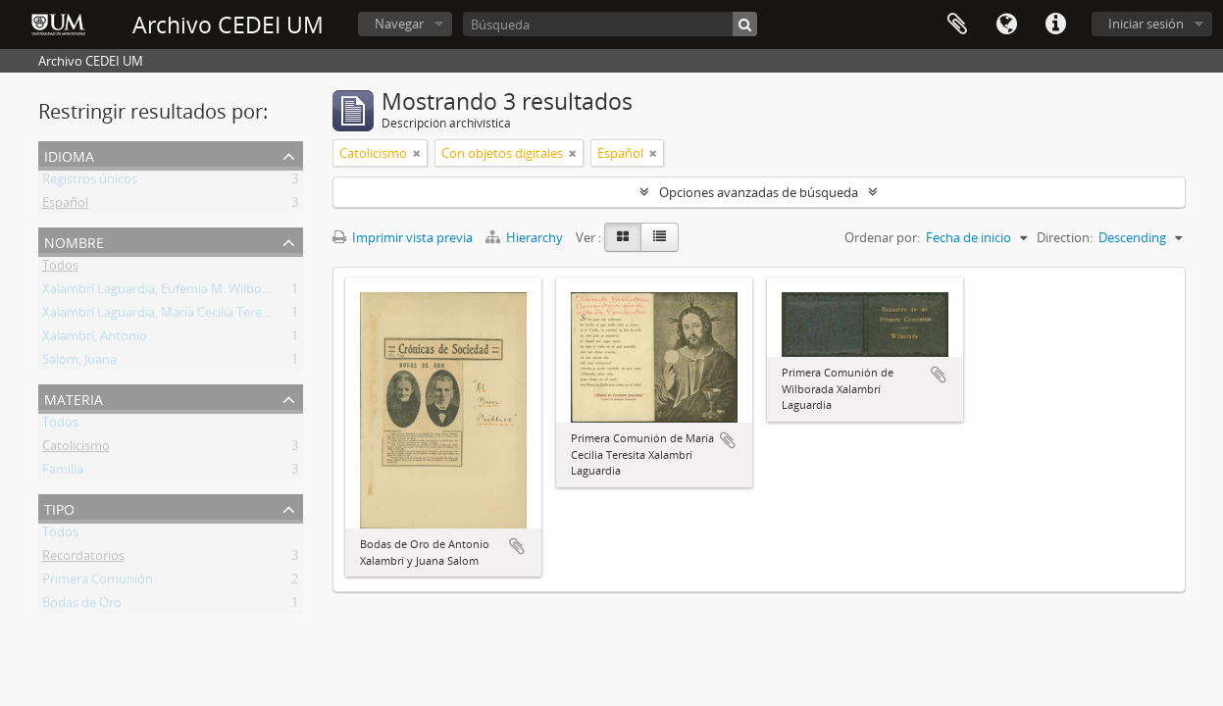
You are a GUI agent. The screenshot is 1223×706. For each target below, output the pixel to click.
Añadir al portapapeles (517, 546)
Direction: (1065, 237)
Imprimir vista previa (402, 237)
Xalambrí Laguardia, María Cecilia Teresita (162, 316)
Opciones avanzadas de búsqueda (758, 192)
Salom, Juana (79, 363)
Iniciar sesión (1146, 23)
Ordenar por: (882, 237)
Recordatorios (83, 559)
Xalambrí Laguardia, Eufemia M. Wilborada (165, 292)
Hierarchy (525, 237)
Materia (73, 397)
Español (65, 206)
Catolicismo (76, 449)
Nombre (74, 240)
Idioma (1006, 24)
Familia (62, 472)
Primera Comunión (97, 582)
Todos (60, 268)
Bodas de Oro (82, 606)
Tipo (59, 507)
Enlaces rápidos (1055, 24)
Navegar (399, 23)
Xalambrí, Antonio (94, 339)
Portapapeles (957, 24)
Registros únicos (89, 182)
